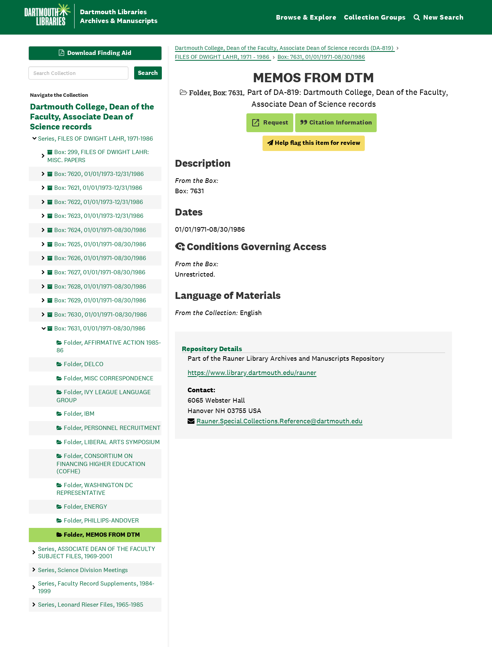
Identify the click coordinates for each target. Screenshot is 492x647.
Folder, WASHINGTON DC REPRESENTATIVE (95, 488)
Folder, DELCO (83, 364)
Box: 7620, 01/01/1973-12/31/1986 (99, 173)
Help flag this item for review (313, 143)
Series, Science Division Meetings (83, 570)
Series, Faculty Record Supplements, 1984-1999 (96, 587)
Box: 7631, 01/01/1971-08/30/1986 (99, 328)
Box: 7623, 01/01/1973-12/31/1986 (98, 216)
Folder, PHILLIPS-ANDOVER (101, 520)
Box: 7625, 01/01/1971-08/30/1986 (100, 244)
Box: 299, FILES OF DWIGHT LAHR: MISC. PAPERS (98, 156)
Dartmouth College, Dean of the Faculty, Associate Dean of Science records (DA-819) (285, 47)
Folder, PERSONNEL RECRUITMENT (112, 428)
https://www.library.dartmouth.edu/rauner (252, 372)
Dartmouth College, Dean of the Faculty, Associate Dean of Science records (92, 117)
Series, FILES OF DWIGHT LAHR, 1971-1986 (95, 138)
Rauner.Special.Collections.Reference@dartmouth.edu (279, 420)
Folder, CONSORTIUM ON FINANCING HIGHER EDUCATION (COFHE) (101, 463)
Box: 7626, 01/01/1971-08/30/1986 (100, 258)
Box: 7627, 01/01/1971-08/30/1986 (99, 272)
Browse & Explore (306, 17)
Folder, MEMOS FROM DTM (102, 535)
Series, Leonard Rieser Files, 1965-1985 (90, 605)
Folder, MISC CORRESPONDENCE (108, 378)
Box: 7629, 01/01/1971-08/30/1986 (100, 300)
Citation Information (336, 122)
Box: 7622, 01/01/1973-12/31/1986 (98, 201)
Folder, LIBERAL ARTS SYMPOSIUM (112, 442)
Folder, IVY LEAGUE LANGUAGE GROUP (104, 396)
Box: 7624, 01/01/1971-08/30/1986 (100, 230)
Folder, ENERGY (85, 506)
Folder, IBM (79, 414)
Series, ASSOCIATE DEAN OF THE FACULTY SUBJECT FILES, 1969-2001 (96, 552)
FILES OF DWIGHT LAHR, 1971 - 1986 (223, 56)
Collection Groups (375, 17)
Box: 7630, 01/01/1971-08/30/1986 (100, 314)
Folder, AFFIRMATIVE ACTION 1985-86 (109, 346)
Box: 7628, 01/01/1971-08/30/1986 (100, 286)
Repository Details (212, 348)
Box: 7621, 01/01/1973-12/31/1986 (98, 188)
